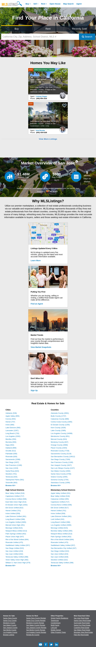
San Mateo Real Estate (82, 630)
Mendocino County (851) (60, 436)
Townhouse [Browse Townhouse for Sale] (55, 620)
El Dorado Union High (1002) (17, 505)
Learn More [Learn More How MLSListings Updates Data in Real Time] (36, 260)
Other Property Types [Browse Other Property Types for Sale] (58, 632)
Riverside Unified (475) (14, 542)
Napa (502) (10, 445)
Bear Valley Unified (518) (15, 493)
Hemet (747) (10, 422)
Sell (35, 4)
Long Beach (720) (12, 433)
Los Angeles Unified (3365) (16, 522)
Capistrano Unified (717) (15, 496)
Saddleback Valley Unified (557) (18, 545)
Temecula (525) (11, 477)
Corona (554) (11, 419)
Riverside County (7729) (60, 451)
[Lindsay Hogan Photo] (62, 94)
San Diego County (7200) (60, 459)
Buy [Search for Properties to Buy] (17, 28)
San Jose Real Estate (81, 618)
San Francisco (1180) (14, 465)
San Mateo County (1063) (60, 471)
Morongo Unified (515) (14, 528)
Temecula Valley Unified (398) (17, 557)
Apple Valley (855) (12, 416)
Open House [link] (55, 4)
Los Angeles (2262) (13, 436)
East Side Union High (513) (16, 502)
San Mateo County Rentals (35, 625)
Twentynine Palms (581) (15, 480)
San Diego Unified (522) (15, 548)
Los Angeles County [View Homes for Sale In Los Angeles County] (10, 632)
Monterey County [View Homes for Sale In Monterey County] (9, 623)
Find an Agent (37, 304)
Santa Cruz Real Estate (82, 625)
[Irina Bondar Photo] (62, 128)
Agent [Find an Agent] (79, 4)
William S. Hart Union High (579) (18, 563)
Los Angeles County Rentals (36, 632)
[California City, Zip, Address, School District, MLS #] (40, 37)
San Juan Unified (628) (59, 557)
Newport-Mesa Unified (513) (16, 531)
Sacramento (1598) (13, 459)
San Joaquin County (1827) (61, 465)
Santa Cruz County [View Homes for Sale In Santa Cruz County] (9, 620)
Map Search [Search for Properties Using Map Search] (68, 4)
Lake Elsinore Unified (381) (16, 516)
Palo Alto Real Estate (81, 635)
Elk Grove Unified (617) (60, 508)
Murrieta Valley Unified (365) (61, 531)
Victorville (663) (11, 483)
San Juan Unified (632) (14, 554)
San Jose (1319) (12, 468)
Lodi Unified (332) (57, 519)
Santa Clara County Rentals (36, 618)
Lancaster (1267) (12, 430)
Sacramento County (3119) (61, 454)
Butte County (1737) (58, 416)
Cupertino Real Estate (81, 628)
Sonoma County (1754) (59, 480)
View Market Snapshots (41, 347)
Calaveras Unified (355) (60, 499)
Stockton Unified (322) (59, 560)
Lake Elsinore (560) (13, 428)
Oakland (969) (11, 448)
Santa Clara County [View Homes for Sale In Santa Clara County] (10, 618)
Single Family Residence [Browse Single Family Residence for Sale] (59, 618)
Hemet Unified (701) (13, 511)
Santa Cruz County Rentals (35, 620)
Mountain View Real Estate (83, 632)
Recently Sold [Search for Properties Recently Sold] (79, 28)
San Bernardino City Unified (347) (63, 548)
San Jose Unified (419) (14, 551)
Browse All (10, 485)
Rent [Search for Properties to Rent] (48, 28)
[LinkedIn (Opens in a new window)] (56, 646)
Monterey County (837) (59, 442)
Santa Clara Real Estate (82, 620)
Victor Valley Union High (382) (17, 560)
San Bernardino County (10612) (63, 457)
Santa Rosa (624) (12, 471)
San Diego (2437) (12, 462)
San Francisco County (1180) (62, 462)
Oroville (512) (11, 451)
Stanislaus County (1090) (60, 483)
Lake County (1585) (58, 430)
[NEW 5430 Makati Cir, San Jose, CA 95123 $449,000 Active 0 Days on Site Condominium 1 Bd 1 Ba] (48, 115)
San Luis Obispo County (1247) (63, 468)
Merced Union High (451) (15, 525)
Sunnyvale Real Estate (82, 623)
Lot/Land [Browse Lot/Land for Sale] (54, 628)
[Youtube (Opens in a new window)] (40, 646)
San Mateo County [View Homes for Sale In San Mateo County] (9, 625)
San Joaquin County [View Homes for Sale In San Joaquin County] (10, 628)
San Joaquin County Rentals (36, 628)
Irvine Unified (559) (13, 513)
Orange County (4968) (59, 445)
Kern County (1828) (58, 428)
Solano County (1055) (59, 477)
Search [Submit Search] (87, 36)
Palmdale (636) (11, 454)
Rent (43, 4)
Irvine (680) (10, 425)
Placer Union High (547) (15, 537)
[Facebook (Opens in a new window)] (46, 646)
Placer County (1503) (59, 448)
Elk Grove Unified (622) (14, 508)
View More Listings (48, 139)
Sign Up (34, 390)
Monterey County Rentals (35, 623)
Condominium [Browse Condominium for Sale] (56, 623)
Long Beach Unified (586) (15, 519)
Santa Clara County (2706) (61, 474)
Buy (27, 4)
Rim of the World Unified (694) (17, 539)
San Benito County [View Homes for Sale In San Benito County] (9, 630)
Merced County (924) (59, 439)
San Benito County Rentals (35, 630)
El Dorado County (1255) (60, 425)
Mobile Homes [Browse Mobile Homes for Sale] (56, 630)
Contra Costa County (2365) (61, 422)
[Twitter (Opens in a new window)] (51, 646)
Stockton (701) (11, 474)
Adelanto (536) (11, 413)
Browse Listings (8, 635)
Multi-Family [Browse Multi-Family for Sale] (55, 625)
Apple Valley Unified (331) (60, 493)
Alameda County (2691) (60, 413)
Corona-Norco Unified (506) (16, 499)
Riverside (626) (11, 457)
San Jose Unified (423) (59, 554)
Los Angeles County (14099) (61, 433)
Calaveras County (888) (60, 419)
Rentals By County (32, 635)
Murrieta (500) (11, 442)
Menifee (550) (11, 439)
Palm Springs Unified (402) (16, 534)
